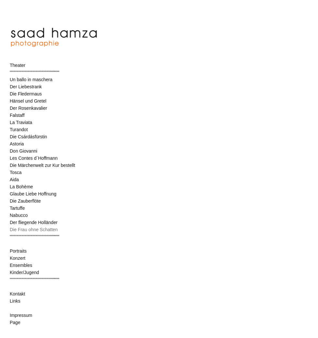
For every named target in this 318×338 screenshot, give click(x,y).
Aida (14, 179)
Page (15, 322)
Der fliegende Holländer (33, 222)
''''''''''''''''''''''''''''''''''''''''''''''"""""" (34, 72)
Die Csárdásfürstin (28, 136)
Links (15, 301)
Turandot (19, 129)
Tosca (16, 172)
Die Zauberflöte (25, 201)
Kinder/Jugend (24, 272)
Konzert (17, 258)
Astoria (17, 143)
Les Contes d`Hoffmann (34, 158)
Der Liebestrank (26, 86)
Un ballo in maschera (31, 79)
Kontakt (17, 293)
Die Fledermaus (26, 93)
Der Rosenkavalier (28, 108)
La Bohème (21, 186)
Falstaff (17, 115)
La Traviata (21, 122)
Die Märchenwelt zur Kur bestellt (42, 165)
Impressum (21, 315)
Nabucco (19, 215)
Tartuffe (17, 208)
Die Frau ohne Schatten (34, 229)
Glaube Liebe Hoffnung (33, 193)
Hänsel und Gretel (28, 101)
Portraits (18, 251)
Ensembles (21, 265)
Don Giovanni (23, 151)
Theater (17, 65)
